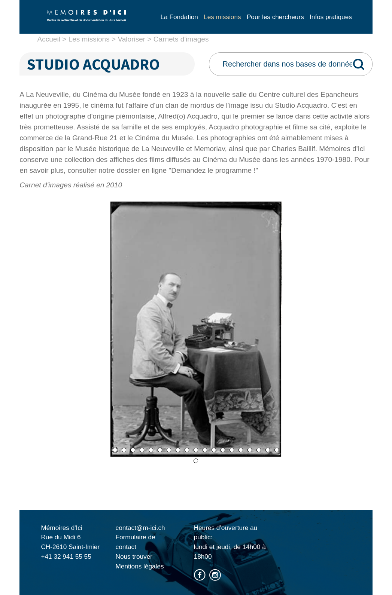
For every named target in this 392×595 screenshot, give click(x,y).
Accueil (48, 39)
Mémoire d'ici (86, 22)
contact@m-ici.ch (140, 527)
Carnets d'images (181, 39)
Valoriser (131, 39)
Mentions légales (140, 566)
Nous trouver (134, 556)
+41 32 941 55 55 (66, 556)
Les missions (89, 39)
